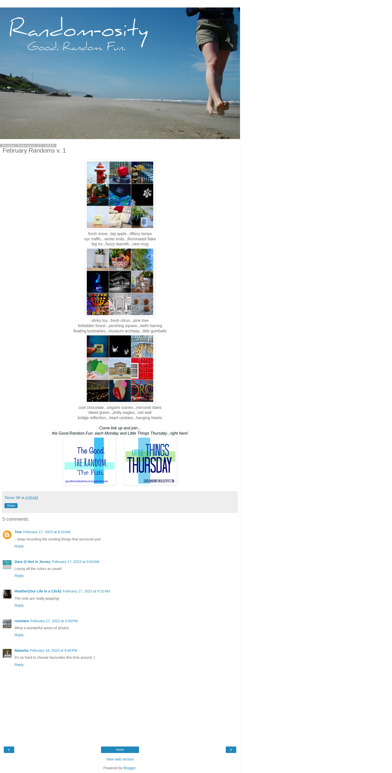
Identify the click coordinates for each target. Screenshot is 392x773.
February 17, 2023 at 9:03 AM (75, 562)
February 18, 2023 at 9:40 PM (53, 650)
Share (11, 505)
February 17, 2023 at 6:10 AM (46, 532)
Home (120, 749)
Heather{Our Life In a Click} (37, 591)
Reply (19, 546)
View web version (120, 759)
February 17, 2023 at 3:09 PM (54, 621)
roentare (21, 621)
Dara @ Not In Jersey (32, 562)
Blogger (130, 768)
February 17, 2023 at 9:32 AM (86, 591)
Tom (18, 532)
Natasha (21, 650)
